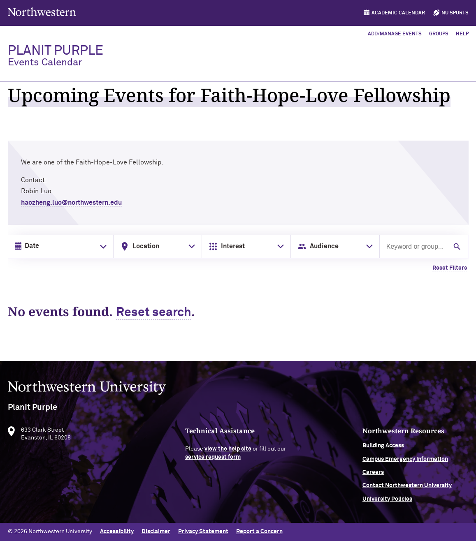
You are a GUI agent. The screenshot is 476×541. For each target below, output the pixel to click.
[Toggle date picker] (102, 247)
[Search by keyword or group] (416, 246)
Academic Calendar (398, 13)
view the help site (227, 452)
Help (462, 34)
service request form (213, 461)
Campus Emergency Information (405, 462)
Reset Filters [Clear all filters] (449, 268)
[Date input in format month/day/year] (59, 246)
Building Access (383, 449)
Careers (373, 476)
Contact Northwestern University (407, 489)
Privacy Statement (203, 531)
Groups (438, 34)
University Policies (387, 503)
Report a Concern (259, 531)
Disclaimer (156, 531)
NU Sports (455, 13)
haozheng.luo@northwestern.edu (71, 202)
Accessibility (117, 531)
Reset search (153, 313)
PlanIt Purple (55, 55)
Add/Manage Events (395, 34)
